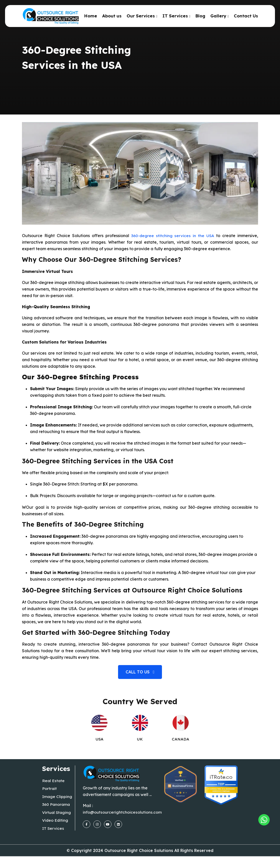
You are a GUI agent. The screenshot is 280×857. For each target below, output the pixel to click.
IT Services (175, 15)
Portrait (49, 789)
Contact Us (246, 15)
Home (90, 15)
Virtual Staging (57, 813)
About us (112, 15)
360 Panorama (56, 805)
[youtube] (107, 824)
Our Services (141, 15)
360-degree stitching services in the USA (172, 235)
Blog (200, 15)
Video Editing (55, 821)
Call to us (140, 671)
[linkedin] (118, 824)
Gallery (218, 15)
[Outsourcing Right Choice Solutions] (261, 816)
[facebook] (86, 824)
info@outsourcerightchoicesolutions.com (122, 812)
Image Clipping (57, 797)
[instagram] (97, 824)
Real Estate (53, 781)
